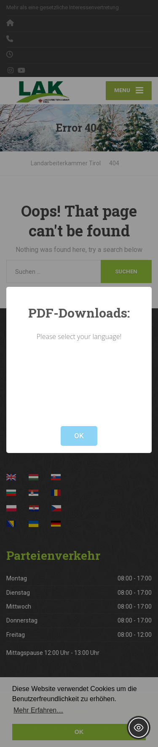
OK (79, 436)
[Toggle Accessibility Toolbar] (139, 728)
